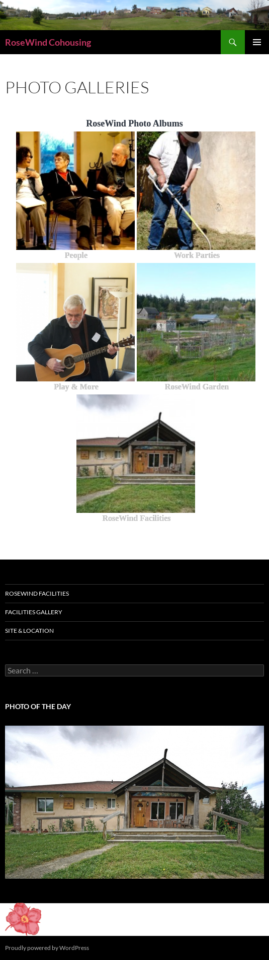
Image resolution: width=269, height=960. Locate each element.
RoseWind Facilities (37, 593)
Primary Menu (257, 42)
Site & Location (29, 630)
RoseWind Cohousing (48, 42)
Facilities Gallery (33, 612)
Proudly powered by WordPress (47, 947)
